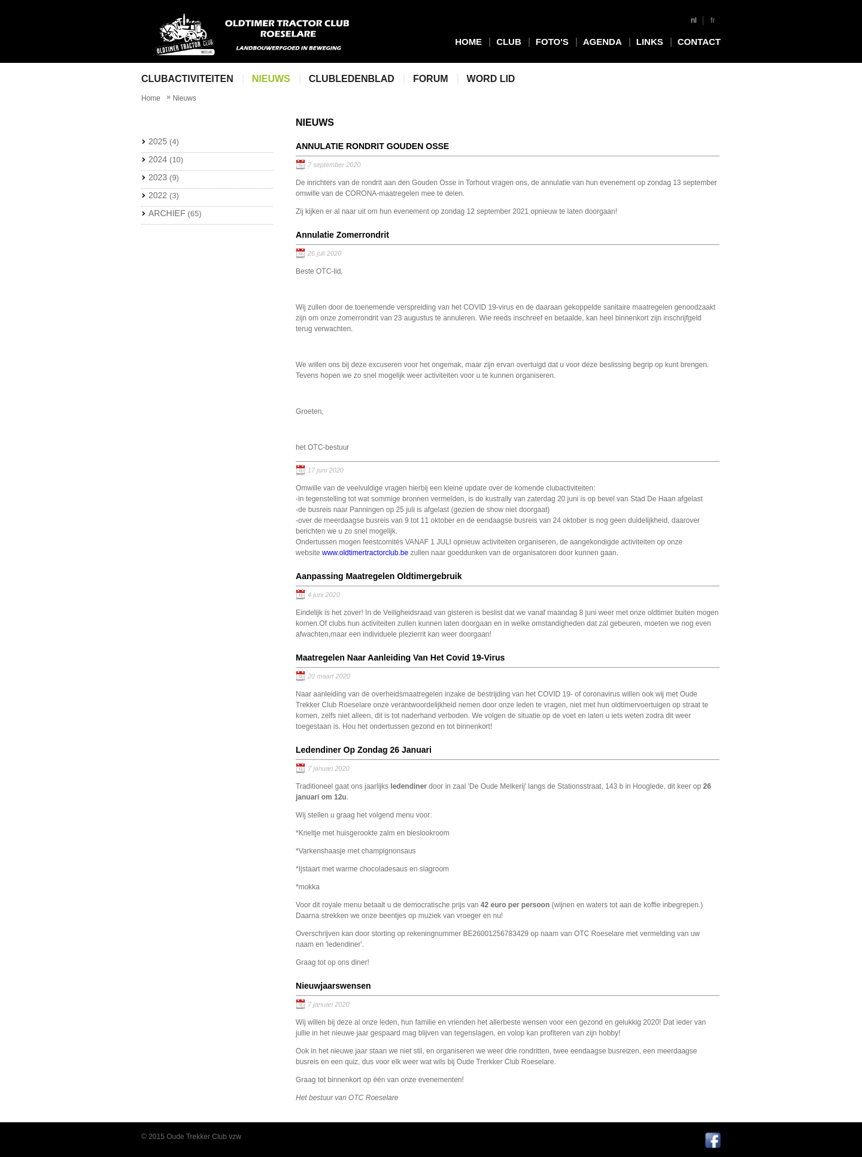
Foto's (552, 42)
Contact (699, 42)
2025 (163, 141)
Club (508, 42)
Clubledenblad (351, 79)
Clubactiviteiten (187, 79)
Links (649, 42)
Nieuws (271, 79)
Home (468, 42)
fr (713, 20)
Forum (430, 79)
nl (693, 20)
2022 (163, 195)
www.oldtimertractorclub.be (365, 553)
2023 (163, 177)
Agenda (602, 42)
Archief (174, 213)
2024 (165, 159)
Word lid (491, 79)
